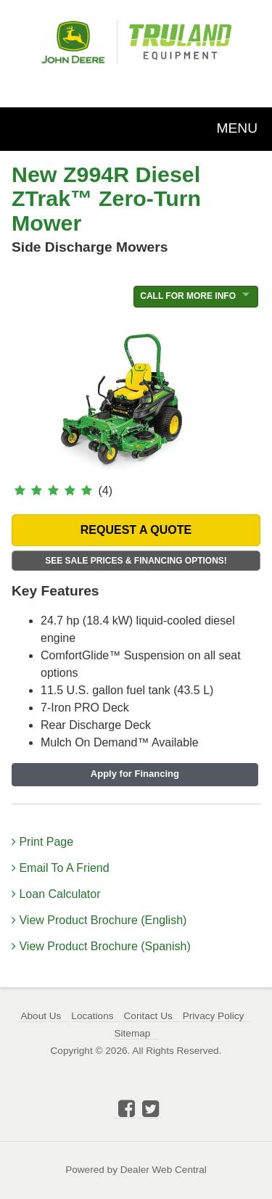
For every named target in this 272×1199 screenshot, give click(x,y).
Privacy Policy (213, 1015)
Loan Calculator (56, 894)
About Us (40, 1015)
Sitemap (132, 1033)
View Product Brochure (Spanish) (101, 946)
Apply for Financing (135, 773)
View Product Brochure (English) (99, 920)
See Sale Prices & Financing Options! (136, 561)
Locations (92, 1015)
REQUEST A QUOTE (136, 530)
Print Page (42, 842)
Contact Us (148, 1015)
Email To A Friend (61, 868)
